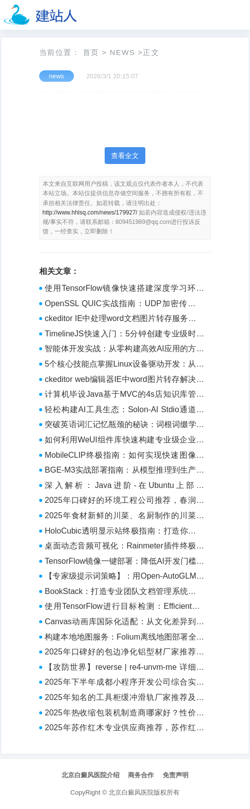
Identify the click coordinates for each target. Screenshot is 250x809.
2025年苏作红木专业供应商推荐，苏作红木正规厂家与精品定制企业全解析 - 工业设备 (124, 728)
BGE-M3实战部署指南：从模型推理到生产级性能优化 (124, 471)
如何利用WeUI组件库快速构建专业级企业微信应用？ (124, 440)
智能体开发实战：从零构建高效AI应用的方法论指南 (124, 349)
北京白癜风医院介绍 (91, 775)
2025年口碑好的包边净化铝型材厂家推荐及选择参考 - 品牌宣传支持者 (124, 652)
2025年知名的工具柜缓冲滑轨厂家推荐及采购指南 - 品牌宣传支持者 (124, 698)
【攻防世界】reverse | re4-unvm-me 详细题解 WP (124, 668)
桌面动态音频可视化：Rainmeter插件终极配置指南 (124, 546)
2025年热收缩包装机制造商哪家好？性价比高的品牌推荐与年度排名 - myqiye (124, 713)
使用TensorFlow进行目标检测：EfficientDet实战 (124, 607)
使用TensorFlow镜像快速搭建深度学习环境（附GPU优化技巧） (124, 289)
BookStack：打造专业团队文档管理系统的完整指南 (124, 592)
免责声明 (175, 775)
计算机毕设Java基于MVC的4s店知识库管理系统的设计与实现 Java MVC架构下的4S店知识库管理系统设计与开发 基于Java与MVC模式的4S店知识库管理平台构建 (124, 395)
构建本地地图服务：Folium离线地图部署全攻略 (124, 638)
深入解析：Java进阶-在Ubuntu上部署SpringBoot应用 (124, 486)
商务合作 (141, 775)
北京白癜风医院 (131, 792)
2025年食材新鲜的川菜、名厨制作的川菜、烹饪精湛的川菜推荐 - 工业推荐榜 (124, 516)
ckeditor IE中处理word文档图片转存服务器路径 (124, 319)
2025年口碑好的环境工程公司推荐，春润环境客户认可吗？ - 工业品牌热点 (124, 501)
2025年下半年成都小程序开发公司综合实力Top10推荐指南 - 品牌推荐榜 (124, 683)
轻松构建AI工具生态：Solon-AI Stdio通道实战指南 (124, 410)
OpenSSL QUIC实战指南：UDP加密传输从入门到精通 (124, 304)
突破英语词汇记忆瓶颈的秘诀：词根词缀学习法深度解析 (124, 425)
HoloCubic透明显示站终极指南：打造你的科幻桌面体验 (124, 532)
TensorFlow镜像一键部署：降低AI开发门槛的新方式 (124, 562)
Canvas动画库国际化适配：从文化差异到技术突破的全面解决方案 (124, 622)
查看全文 (125, 156)
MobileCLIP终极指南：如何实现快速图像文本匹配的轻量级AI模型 (124, 456)
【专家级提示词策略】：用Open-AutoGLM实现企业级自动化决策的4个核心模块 (124, 577)
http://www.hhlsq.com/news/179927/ (90, 212)
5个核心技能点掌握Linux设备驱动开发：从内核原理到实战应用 (124, 365)
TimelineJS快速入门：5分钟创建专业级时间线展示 (124, 334)
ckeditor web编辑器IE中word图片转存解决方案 (124, 380)
